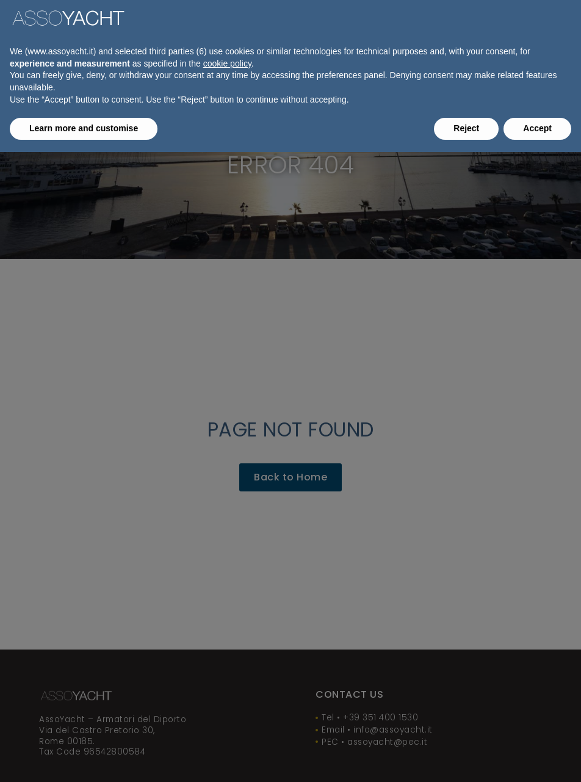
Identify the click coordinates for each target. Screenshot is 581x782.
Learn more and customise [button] (83, 128)
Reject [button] (466, 128)
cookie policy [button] (227, 63)
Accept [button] (537, 128)
